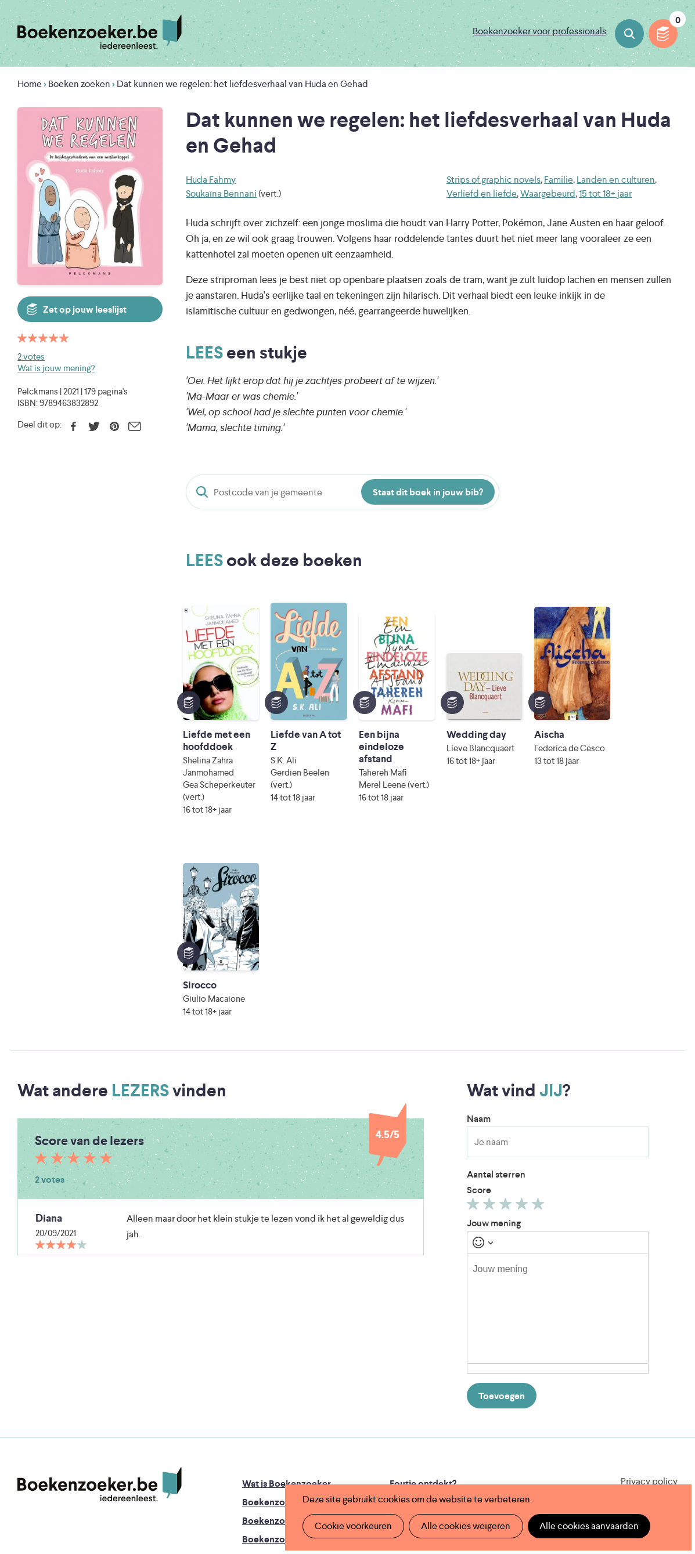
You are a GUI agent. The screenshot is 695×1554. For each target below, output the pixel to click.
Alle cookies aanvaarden (588, 1526)
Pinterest (114, 426)
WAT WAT (347, 1442)
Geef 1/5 (474, 1004)
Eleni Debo (329, 1458)
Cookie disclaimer (641, 1293)
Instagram (667, 1330)
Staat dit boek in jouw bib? (428, 492)
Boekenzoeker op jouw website (456, 1300)
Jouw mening (494, 1021)
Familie (558, 179)
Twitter (94, 426)
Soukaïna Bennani (221, 193)
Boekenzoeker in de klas (293, 1300)
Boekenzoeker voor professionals (539, 31)
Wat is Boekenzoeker (286, 1282)
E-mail (134, 426)
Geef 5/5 (540, 1004)
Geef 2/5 (491, 1004)
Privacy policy (649, 1279)
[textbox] (558, 1107)
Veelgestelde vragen (284, 1374)
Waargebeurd (547, 193)
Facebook (73, 426)
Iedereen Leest (410, 1409)
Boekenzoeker (99, 32)
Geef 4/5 (523, 1004)
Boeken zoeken (629, 33)
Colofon (407, 1356)
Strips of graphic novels (493, 179)
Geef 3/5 (507, 1004)
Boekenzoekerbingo (285, 1337)
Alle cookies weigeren (465, 1526)
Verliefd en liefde (481, 193)
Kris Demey (431, 1458)
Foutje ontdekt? (423, 1282)
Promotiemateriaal (280, 1356)
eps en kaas (537, 1458)
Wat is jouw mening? (56, 368)
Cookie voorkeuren (353, 1526)
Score (479, 988)
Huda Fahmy (211, 179)
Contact (407, 1374)
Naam (479, 917)
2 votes (31, 356)
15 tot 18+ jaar (605, 193)
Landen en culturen (616, 179)
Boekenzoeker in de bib (292, 1319)
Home (29, 84)
